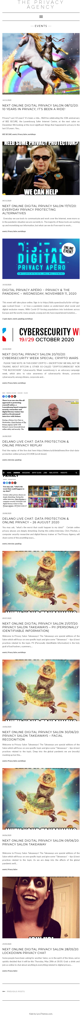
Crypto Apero (7, 319)
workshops (32, 134)
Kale (31, 1014)
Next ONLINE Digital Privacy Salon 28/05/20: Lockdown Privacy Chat (40, 951)
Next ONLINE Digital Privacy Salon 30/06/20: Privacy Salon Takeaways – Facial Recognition (40, 735)
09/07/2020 (6, 618)
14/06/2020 (6, 727)
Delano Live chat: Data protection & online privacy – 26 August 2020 (35, 520)
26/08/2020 (6, 436)
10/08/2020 (6, 513)
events (14, 134)
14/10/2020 (6, 285)
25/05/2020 (6, 944)
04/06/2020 (6, 835)
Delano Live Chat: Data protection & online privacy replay (35, 443)
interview (11, 460)
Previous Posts (16, 991)
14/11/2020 (6, 100)
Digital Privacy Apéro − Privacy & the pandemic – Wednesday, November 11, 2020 (39, 291)
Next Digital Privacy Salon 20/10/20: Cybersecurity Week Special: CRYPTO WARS (40, 356)
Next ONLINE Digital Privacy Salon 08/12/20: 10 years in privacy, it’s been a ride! (40, 107)
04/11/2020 (6, 201)
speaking (21, 319)
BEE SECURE (7, 134)
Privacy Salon (22, 134)
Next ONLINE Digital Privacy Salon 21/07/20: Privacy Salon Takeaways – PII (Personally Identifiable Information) (40, 627)
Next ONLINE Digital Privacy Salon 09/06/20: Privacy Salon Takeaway (40, 842)
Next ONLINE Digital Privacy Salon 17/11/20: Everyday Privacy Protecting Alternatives (39, 209)
